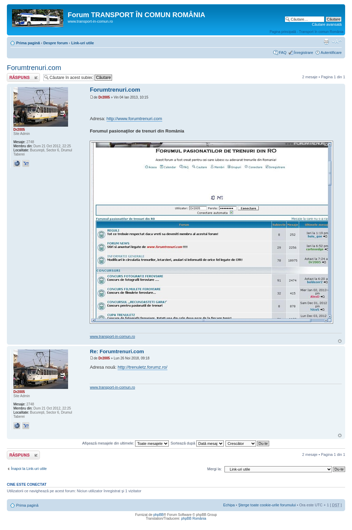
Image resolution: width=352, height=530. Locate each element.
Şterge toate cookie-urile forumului (267, 505)
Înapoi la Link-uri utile (29, 468)
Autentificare (331, 52)
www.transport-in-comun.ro (112, 336)
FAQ (282, 52)
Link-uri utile (82, 43)
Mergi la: (214, 469)
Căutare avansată (327, 24)
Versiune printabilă (326, 41)
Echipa (229, 505)
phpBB (158, 515)
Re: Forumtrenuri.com (117, 351)
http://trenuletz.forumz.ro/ (142, 367)
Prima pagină (28, 43)
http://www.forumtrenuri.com (134, 118)
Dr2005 (104, 97)
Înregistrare (303, 52)
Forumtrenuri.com (34, 67)
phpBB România (193, 518)
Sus (340, 341)
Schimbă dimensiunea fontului (337, 41)
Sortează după (197, 443)
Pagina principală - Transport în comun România (306, 32)
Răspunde (23, 77)
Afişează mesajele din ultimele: (125, 443)
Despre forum (55, 43)
